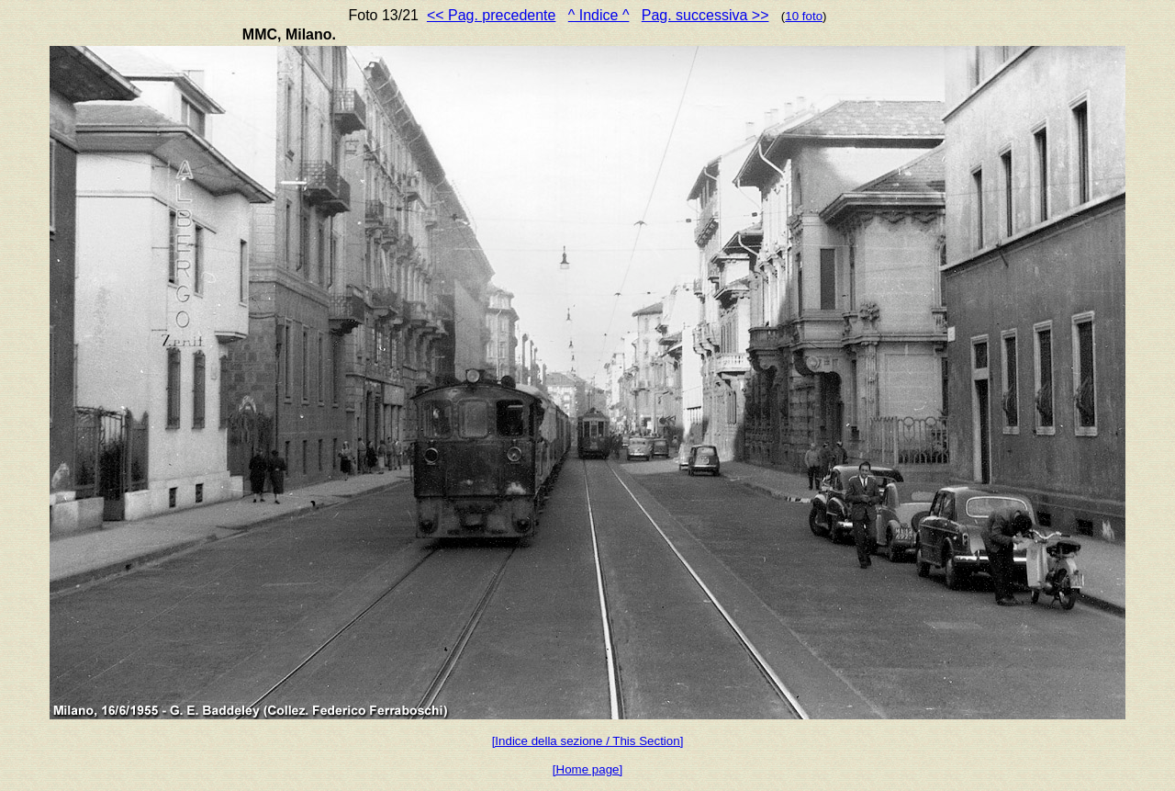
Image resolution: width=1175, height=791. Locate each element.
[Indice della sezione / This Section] (588, 741)
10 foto (803, 16)
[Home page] (587, 769)
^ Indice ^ (599, 15)
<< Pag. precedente (491, 15)
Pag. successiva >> (705, 15)
